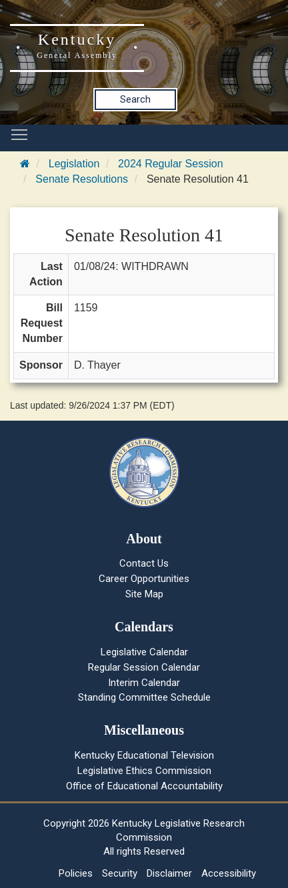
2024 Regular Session (170, 163)
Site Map (144, 594)
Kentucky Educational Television (144, 755)
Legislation (74, 163)
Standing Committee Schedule (144, 697)
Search (135, 99)
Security (119, 873)
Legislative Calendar (144, 652)
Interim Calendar (144, 683)
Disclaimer (169, 873)
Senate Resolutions (81, 179)
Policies (76, 873)
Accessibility (228, 873)
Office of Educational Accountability (144, 786)
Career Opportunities (144, 579)
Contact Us (144, 563)
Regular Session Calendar (144, 667)
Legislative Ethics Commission (144, 771)
